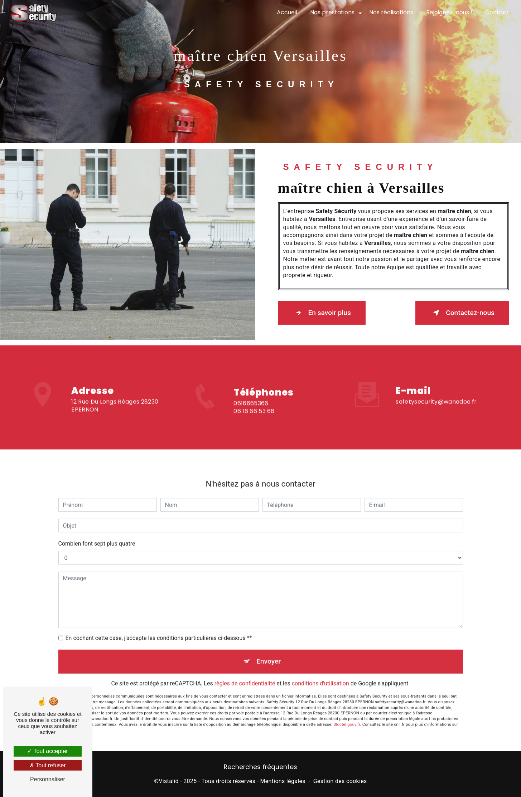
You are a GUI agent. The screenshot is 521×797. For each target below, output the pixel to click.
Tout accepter (47, 751)
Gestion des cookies (340, 781)
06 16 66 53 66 (253, 418)
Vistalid (169, 781)
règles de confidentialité (244, 676)
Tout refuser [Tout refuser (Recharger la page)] (47, 765)
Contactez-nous (462, 313)
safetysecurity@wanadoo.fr (436, 394)
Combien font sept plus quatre (96, 536)
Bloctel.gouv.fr (346, 717)
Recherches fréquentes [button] (260, 767)
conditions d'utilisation (320, 676)
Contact (497, 12)
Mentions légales (282, 781)
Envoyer (268, 654)
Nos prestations (332, 12)
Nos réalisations (391, 12)
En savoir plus (322, 313)
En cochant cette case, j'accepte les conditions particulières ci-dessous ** (159, 631)
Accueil (287, 12)
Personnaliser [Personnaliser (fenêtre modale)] (47, 779)
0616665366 (250, 410)
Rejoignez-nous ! (449, 12)
